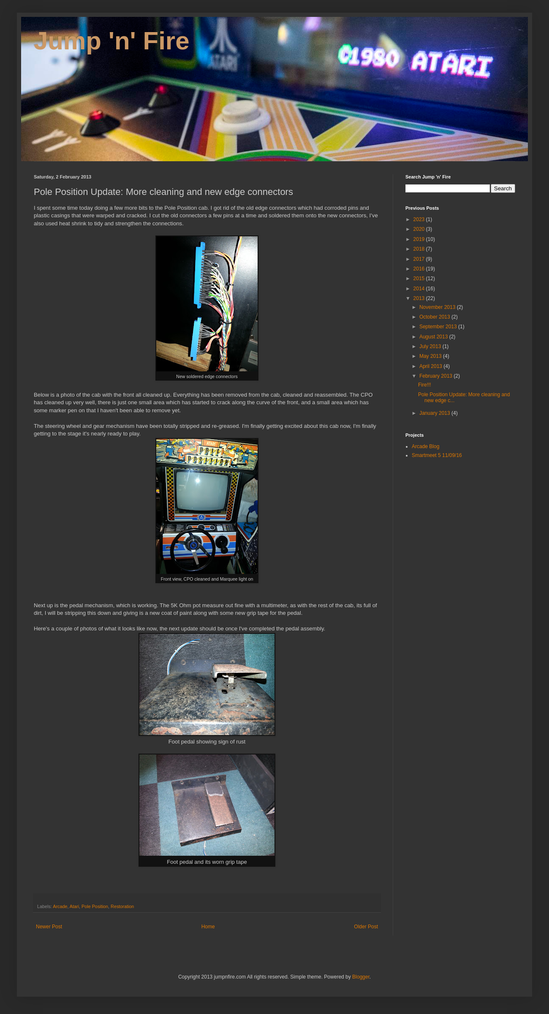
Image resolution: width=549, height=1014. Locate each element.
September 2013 (438, 327)
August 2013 (434, 337)
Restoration (122, 906)
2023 (419, 219)
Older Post (366, 927)
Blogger (361, 977)
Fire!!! (424, 385)
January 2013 (435, 413)
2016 (419, 269)
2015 (419, 278)
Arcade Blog (425, 446)
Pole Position (95, 906)
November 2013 (438, 307)
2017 (419, 259)
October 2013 (435, 317)
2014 (419, 289)
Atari (74, 906)
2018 (419, 249)
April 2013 (431, 366)
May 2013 (431, 356)
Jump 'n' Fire (112, 41)
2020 (419, 229)
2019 (419, 239)
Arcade (60, 906)
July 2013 (431, 346)
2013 (419, 298)
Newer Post (49, 927)
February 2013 (436, 376)
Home (208, 927)
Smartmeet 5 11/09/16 (437, 455)
